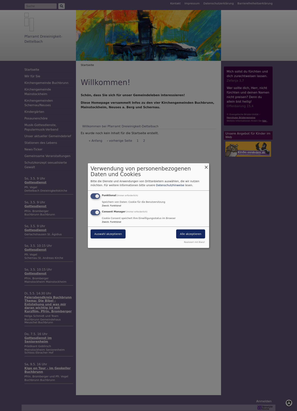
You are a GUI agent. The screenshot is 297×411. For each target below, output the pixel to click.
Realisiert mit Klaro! (194, 242)
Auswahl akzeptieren (108, 233)
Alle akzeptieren (190, 233)
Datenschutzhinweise (170, 185)
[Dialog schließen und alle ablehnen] (206, 165)
